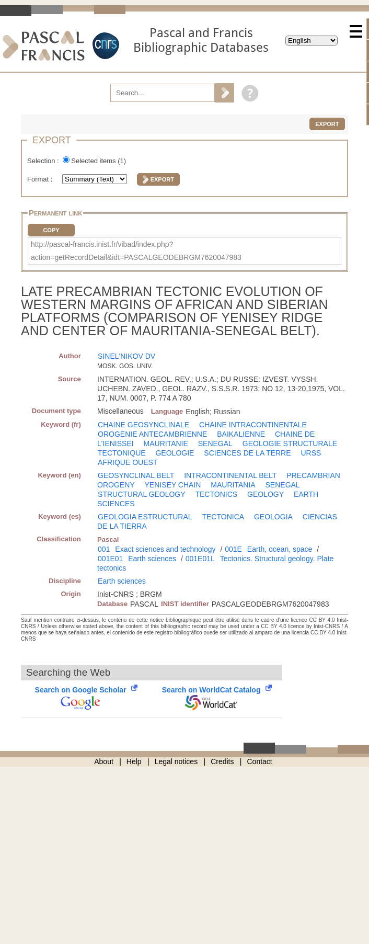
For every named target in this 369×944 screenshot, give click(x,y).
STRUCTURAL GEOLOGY (142, 494)
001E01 (110, 558)
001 (104, 549)
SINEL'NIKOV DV (126, 356)
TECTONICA (223, 517)
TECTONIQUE (122, 453)
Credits (222, 761)
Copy (51, 230)
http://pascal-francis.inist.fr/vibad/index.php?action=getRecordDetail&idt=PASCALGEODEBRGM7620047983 (136, 250)
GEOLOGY (265, 494)
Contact (259, 761)
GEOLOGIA (273, 517)
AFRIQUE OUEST (127, 462)
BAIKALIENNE (241, 434)
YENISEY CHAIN (173, 485)
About (103, 761)
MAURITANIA (233, 485)
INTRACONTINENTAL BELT (230, 475)
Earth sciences (152, 558)
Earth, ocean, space (280, 549)
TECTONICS (216, 494)
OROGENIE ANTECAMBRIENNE (152, 434)
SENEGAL (215, 443)
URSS (311, 453)
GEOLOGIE (174, 453)
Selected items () (98, 161)
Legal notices (176, 761)
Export (327, 124)
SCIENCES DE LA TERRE (247, 453)
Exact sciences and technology (165, 549)
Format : (40, 179)
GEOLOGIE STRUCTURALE (290, 443)
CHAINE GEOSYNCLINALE (143, 424)
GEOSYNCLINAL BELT (136, 475)
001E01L (200, 558)
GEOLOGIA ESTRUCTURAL (145, 517)
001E (233, 549)
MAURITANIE (166, 443)
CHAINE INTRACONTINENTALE (253, 424)
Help (134, 761)
